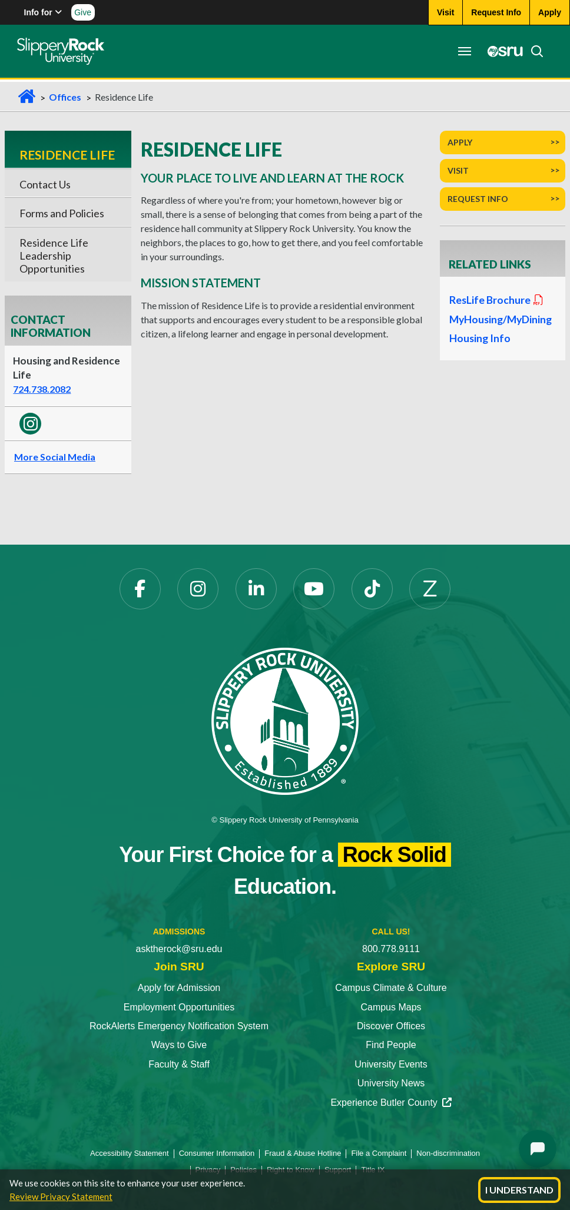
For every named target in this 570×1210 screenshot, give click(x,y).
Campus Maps (390, 1007)
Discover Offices (391, 1026)
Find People (391, 1045)
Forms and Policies (61, 213)
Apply (460, 142)
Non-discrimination (448, 1153)
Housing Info (480, 338)
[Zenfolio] (429, 588)
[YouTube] (313, 588)
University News (391, 1083)
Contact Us (45, 184)
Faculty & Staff (179, 1064)
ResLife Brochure (497, 300)
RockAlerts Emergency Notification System (179, 1026)
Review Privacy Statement (60, 1196)
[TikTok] (372, 588)
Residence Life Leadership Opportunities (53, 256)
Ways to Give (179, 1045)
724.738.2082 (42, 389)
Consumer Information (217, 1153)
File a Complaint (378, 1153)
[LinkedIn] (256, 588)
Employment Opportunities (179, 1007)
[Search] (533, 51)
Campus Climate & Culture (390, 988)
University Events (391, 1064)
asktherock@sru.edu (179, 949)
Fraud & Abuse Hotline (302, 1153)
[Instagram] (197, 588)
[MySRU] (501, 51)
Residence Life (67, 154)
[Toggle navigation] (464, 51)
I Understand (519, 1189)
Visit (458, 170)
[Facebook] (140, 588)
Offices (65, 96)
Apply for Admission (179, 988)
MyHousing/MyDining (500, 319)
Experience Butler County (390, 1103)
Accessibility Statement (129, 1153)
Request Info (478, 199)
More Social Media (54, 456)
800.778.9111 (391, 949)
